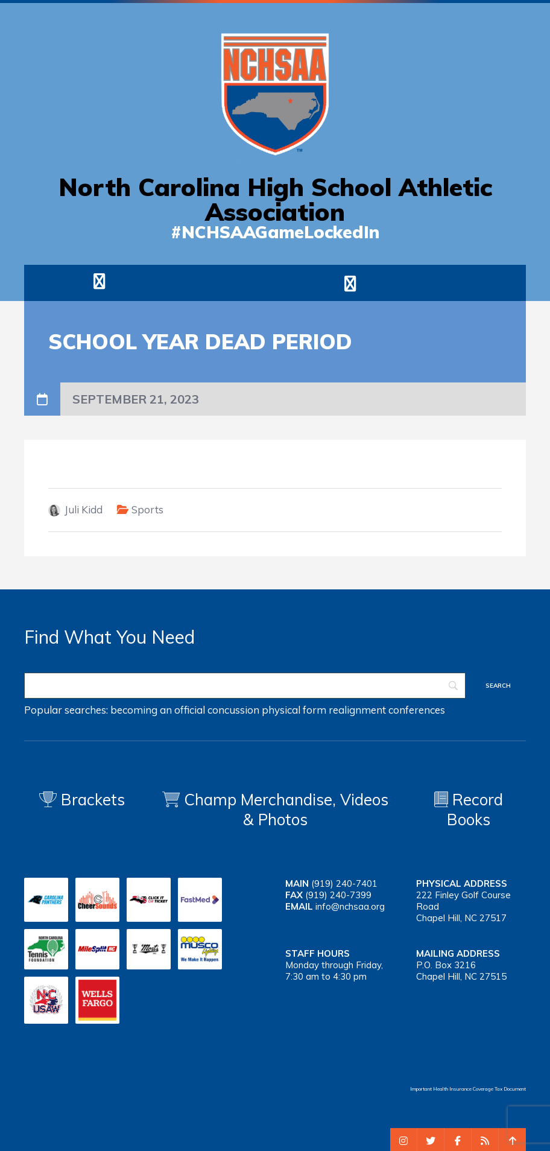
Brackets (82, 800)
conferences (416, 709)
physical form (294, 709)
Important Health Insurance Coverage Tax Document (468, 1089)
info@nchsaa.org (350, 906)
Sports (147, 509)
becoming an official (157, 709)
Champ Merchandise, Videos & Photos (286, 809)
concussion (233, 709)
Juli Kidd (84, 509)
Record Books (468, 809)
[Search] (245, 686)
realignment (357, 709)
